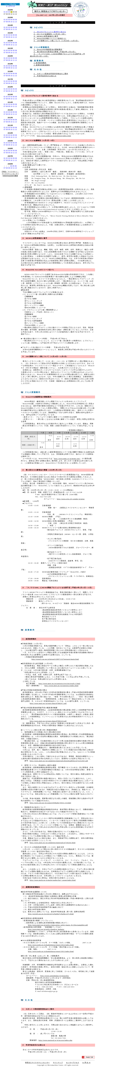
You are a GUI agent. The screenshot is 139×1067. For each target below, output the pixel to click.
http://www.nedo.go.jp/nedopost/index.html (54, 136)
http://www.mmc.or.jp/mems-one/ (67, 458)
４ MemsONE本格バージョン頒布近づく (50, 38)
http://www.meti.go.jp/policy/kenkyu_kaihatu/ (46, 929)
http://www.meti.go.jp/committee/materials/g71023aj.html (52, 843)
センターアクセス (72, 1062)
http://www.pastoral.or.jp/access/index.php (55, 1040)
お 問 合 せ (86, 1062)
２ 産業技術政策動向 (41, 65)
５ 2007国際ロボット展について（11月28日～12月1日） (56, 41)
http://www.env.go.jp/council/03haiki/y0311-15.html (50, 803)
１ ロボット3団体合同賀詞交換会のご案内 (50, 74)
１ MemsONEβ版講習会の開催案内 (47, 49)
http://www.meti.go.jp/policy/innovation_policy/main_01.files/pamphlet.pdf (58, 925)
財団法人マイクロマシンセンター (37, 1062)
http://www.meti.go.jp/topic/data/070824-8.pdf (48, 721)
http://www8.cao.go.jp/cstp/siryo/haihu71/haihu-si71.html (51, 914)
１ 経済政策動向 (39, 63)
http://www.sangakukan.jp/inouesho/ (54, 976)
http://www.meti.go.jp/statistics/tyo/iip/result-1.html (59, 683)
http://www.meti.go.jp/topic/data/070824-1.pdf (48, 703)
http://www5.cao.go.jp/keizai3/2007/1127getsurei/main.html (55, 659)
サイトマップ (58, 1062)
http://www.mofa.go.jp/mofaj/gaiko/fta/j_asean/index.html (53, 880)
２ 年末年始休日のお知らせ (44, 76)
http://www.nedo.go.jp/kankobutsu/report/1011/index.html (51, 951)
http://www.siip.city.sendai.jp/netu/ (71, 499)
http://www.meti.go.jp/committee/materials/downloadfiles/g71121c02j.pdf (59, 761)
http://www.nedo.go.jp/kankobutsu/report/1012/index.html (51, 945)
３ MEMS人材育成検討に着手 (45, 36)
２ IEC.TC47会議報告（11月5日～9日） (49, 34)
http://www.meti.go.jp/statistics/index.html (61, 686)
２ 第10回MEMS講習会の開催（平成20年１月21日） (54, 52)
